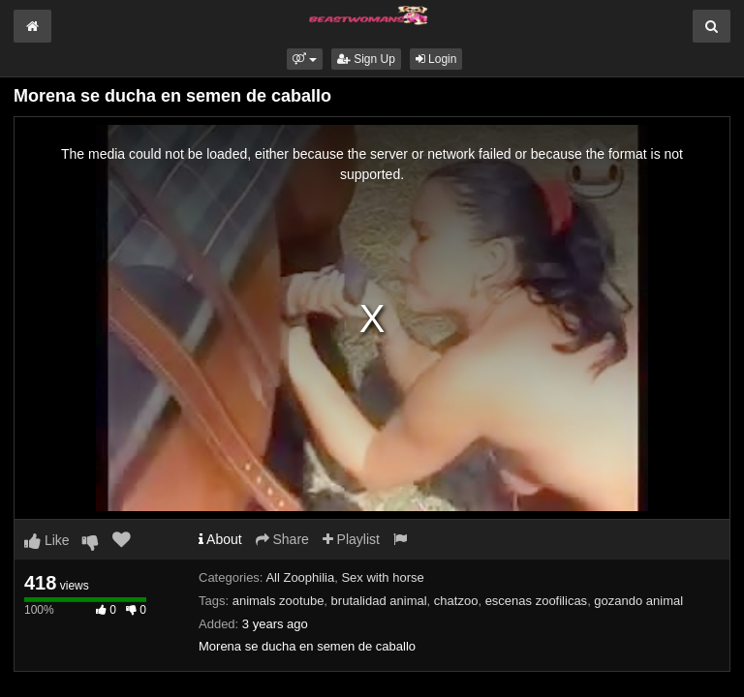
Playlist (351, 539)
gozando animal (638, 600)
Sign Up (366, 59)
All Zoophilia (299, 577)
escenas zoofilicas (536, 600)
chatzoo (456, 600)
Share (282, 539)
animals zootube (278, 600)
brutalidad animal (379, 600)
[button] (305, 59)
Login (436, 59)
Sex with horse (382, 577)
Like (47, 540)
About (220, 539)
